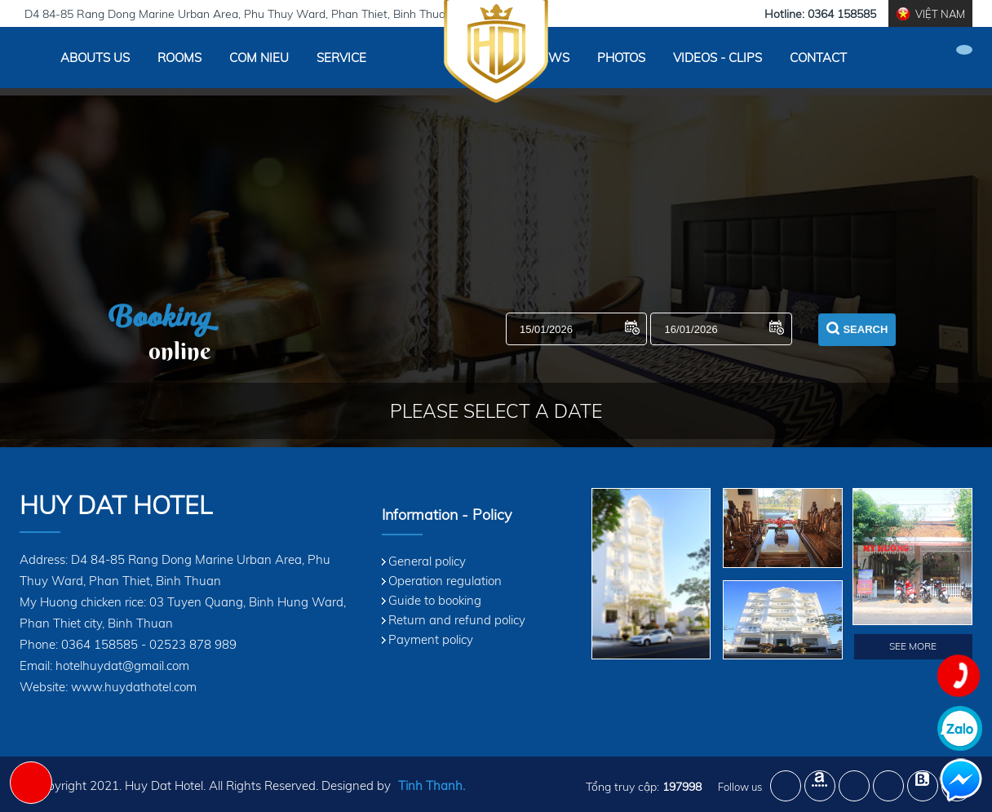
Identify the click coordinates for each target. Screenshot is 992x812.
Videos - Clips (717, 57)
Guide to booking (434, 600)
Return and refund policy (456, 620)
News (550, 57)
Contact (818, 57)
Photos (621, 57)
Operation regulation (445, 580)
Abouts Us (95, 57)
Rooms (179, 57)
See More (913, 646)
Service (341, 57)
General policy (427, 561)
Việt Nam (940, 13)
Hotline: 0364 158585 (820, 14)
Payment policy (430, 639)
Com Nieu (259, 57)
